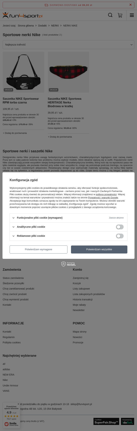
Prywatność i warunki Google (103, 197)
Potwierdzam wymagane (38, 249)
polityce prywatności (106, 194)
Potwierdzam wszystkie (99, 249)
